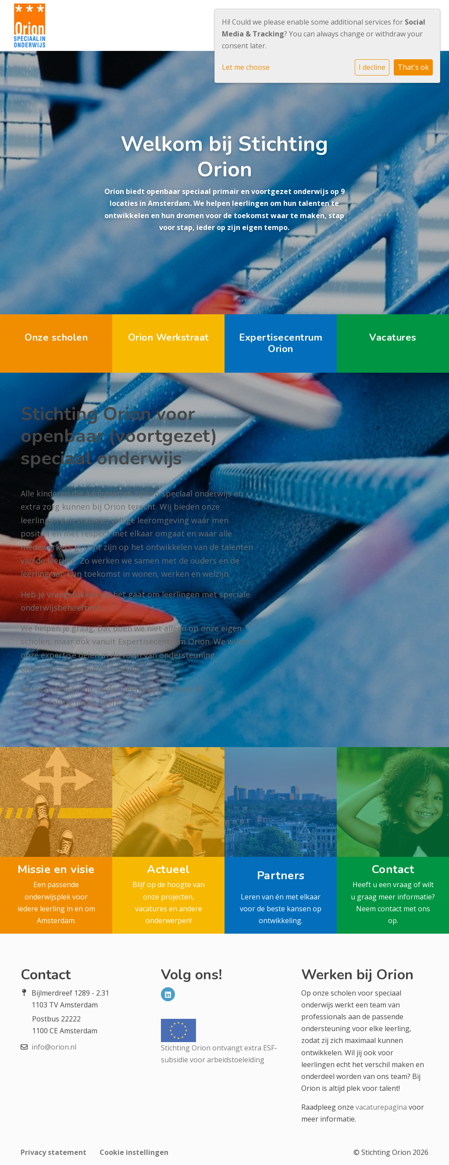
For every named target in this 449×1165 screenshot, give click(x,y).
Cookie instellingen (134, 1152)
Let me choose (246, 67)
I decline (372, 67)
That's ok (413, 67)
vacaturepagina (381, 1107)
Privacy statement (53, 1152)
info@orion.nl (54, 1047)
